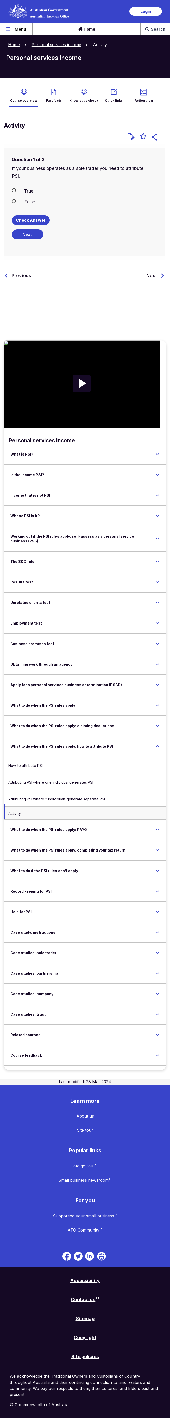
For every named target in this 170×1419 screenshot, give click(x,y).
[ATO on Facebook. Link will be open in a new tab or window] (66, 1255)
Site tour (85, 1130)
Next (151, 275)
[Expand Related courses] (157, 1035)
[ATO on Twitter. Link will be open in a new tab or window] (78, 1255)
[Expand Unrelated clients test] (157, 602)
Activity (14, 813)
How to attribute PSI (25, 765)
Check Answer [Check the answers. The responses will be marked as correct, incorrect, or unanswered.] (31, 220)
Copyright (85, 1337)
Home (86, 29)
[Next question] (27, 234)
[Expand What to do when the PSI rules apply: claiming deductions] (157, 726)
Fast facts (54, 100)
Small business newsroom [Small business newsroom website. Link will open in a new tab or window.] (83, 1180)
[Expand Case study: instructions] (157, 932)
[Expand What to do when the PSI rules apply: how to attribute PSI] (157, 746)
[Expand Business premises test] (157, 643)
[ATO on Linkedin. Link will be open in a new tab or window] (89, 1255)
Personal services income (56, 44)
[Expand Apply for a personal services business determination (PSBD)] (157, 684)
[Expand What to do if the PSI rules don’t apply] (157, 870)
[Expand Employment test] (157, 623)
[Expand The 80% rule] (157, 561)
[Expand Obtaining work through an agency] (157, 664)
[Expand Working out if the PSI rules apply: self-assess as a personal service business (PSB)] (157, 539)
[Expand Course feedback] (157, 1055)
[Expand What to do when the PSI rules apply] (157, 705)
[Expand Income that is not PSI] (157, 495)
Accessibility (85, 1280)
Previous (21, 275)
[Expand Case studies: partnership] (157, 973)
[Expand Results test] (157, 582)
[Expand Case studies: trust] (157, 1014)
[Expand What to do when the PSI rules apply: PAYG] (157, 829)
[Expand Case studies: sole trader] (157, 953)
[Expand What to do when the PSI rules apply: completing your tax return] (157, 850)
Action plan (144, 100)
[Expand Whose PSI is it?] (157, 515)
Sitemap (85, 1318)
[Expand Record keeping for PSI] (157, 891)
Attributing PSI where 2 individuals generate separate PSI (56, 799)
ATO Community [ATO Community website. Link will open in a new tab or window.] (83, 1230)
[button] (155, 138)
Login (145, 11)
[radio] (84, 190)
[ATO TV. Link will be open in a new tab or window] (101, 1255)
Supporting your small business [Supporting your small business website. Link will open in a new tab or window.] (83, 1215)
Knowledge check (83, 100)
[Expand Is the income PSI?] (157, 474)
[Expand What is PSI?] (157, 454)
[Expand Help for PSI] (157, 911)
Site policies (85, 1356)
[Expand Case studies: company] (157, 994)
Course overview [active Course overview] (23, 100)
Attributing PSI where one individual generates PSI (50, 782)
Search (155, 29)
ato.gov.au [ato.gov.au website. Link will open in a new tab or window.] (83, 1165)
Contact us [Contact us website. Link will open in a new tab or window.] (83, 1299)
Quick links (114, 100)
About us (85, 1116)
